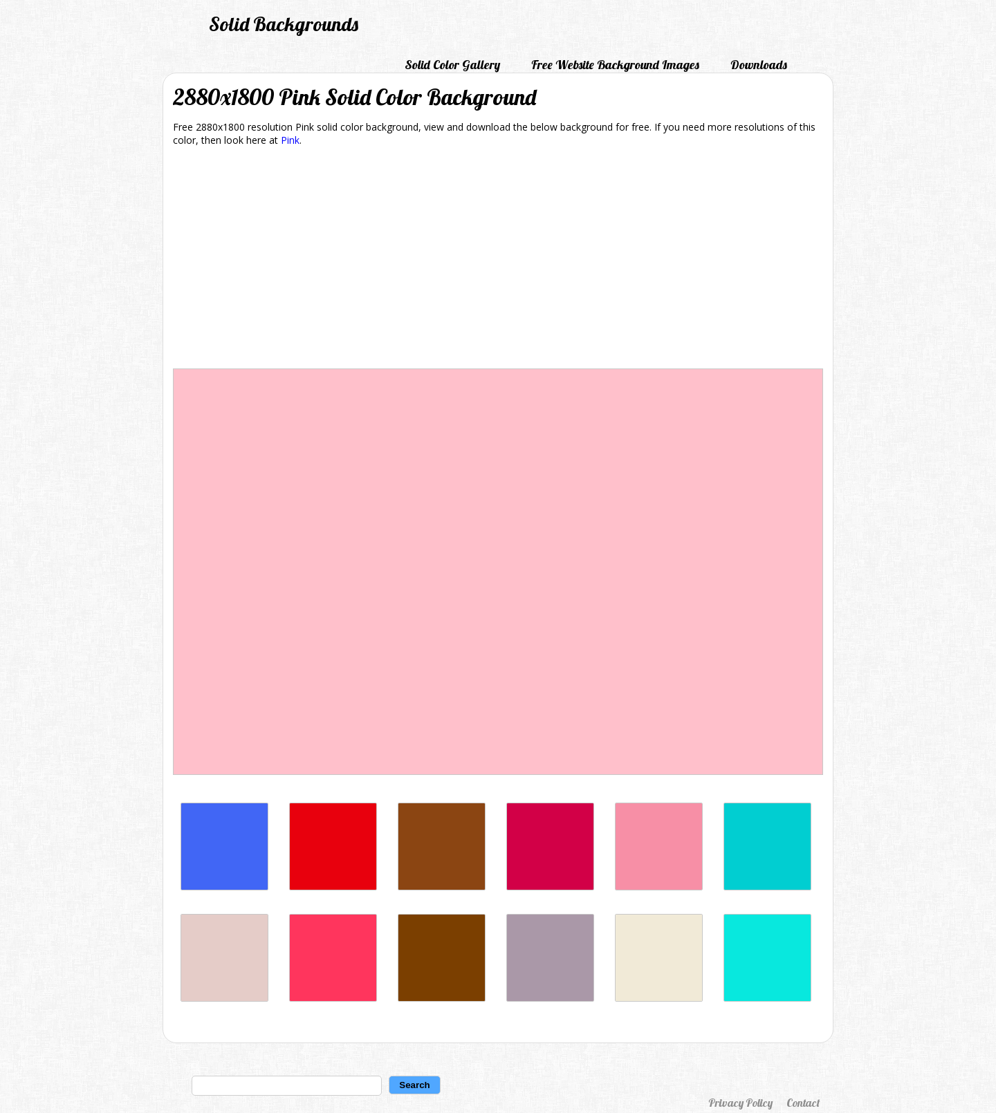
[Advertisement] (498, 260)
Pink (290, 140)
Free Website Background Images (615, 65)
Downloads (758, 65)
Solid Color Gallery (452, 65)
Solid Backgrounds (283, 24)
